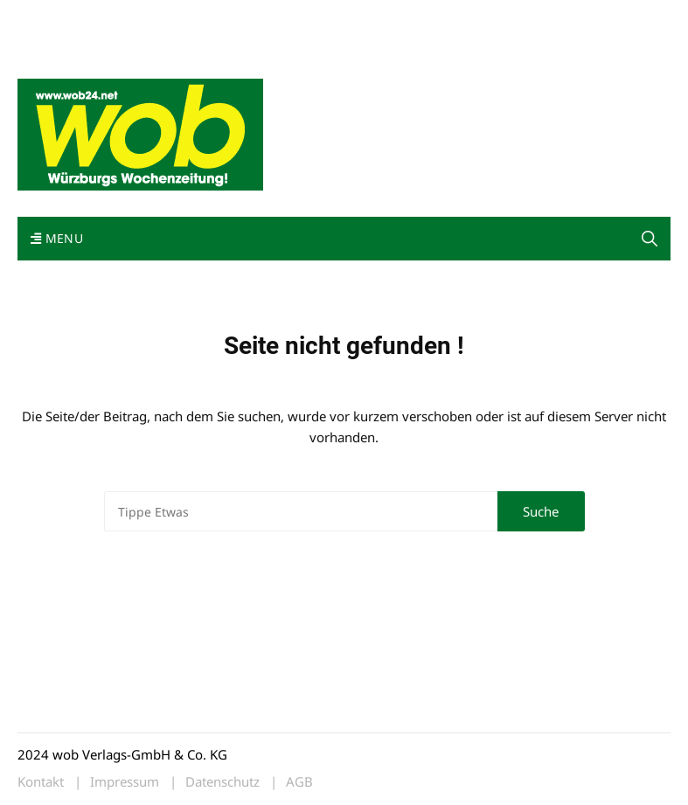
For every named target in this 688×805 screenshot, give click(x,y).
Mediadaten (48, 16)
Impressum (276, 16)
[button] (38, 766)
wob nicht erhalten (138, 16)
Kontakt (217, 16)
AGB (299, 781)
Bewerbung (47, 37)
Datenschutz (222, 781)
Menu (57, 238)
